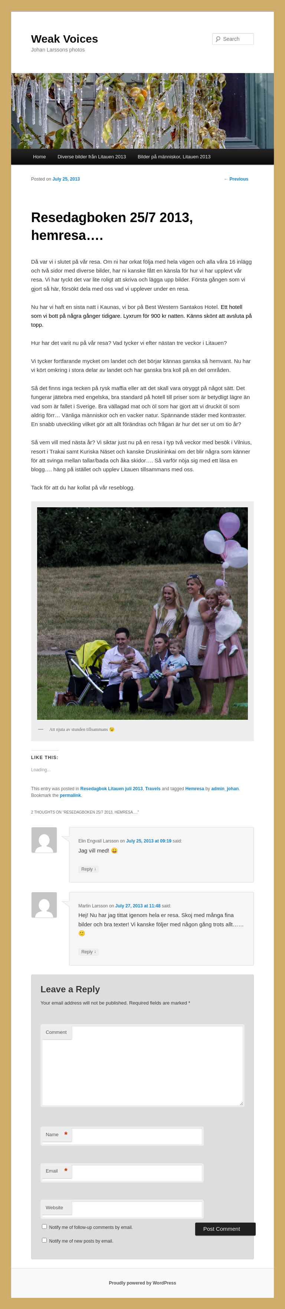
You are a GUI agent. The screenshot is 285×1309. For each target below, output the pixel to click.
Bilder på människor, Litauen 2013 (174, 156)
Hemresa (194, 788)
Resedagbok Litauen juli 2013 (112, 788)
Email (57, 1171)
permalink (70, 795)
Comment (56, 1032)
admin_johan (225, 788)
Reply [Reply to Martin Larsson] (88, 952)
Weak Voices (64, 39)
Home (39, 156)
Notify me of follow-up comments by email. (91, 1227)
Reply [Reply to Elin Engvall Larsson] (88, 869)
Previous (236, 179)
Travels (152, 788)
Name (57, 1135)
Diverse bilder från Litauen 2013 (92, 156)
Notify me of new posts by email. (81, 1241)
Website (54, 1207)
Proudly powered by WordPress (142, 1283)
